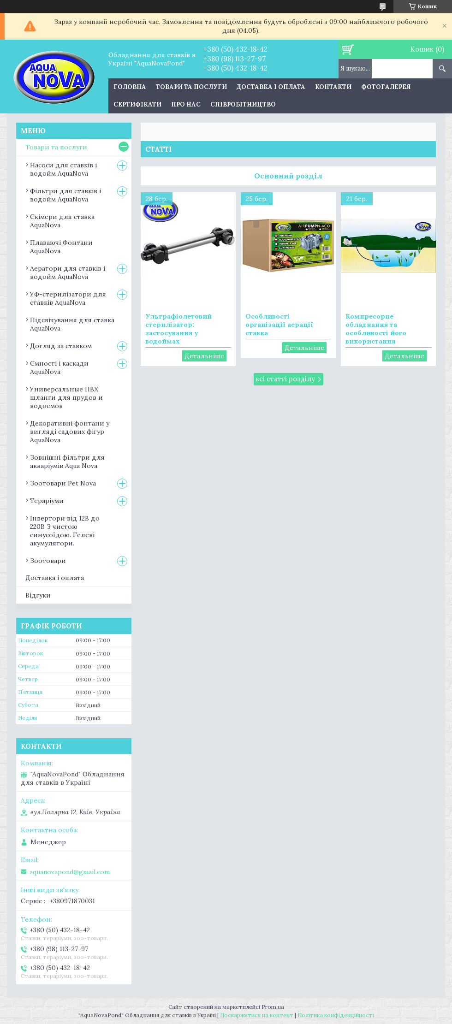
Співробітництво (243, 104)
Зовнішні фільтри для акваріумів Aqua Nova (67, 461)
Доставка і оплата (271, 87)
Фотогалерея (385, 87)
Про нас (186, 104)
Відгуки (38, 595)
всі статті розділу (285, 378)
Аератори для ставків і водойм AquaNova (67, 272)
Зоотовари (48, 560)
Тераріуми (47, 501)
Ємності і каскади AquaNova (59, 367)
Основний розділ (288, 175)
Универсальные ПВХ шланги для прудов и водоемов (66, 397)
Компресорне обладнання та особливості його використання (375, 328)
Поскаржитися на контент (256, 1015)
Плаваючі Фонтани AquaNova (61, 246)
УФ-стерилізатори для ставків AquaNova (68, 298)
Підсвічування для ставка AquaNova (72, 324)
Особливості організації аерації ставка (279, 324)
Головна (129, 87)
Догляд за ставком (61, 346)
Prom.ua (273, 1006)
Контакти (333, 87)
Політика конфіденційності (335, 1015)
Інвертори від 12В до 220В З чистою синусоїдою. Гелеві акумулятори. (65, 530)
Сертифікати (137, 104)
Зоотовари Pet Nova (63, 483)
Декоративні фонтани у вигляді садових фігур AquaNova (69, 431)
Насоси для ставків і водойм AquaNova (63, 169)
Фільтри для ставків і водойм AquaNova (65, 195)
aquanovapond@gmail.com (70, 872)
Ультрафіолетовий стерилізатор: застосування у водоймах (178, 328)
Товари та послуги (191, 87)
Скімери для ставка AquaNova (62, 221)
